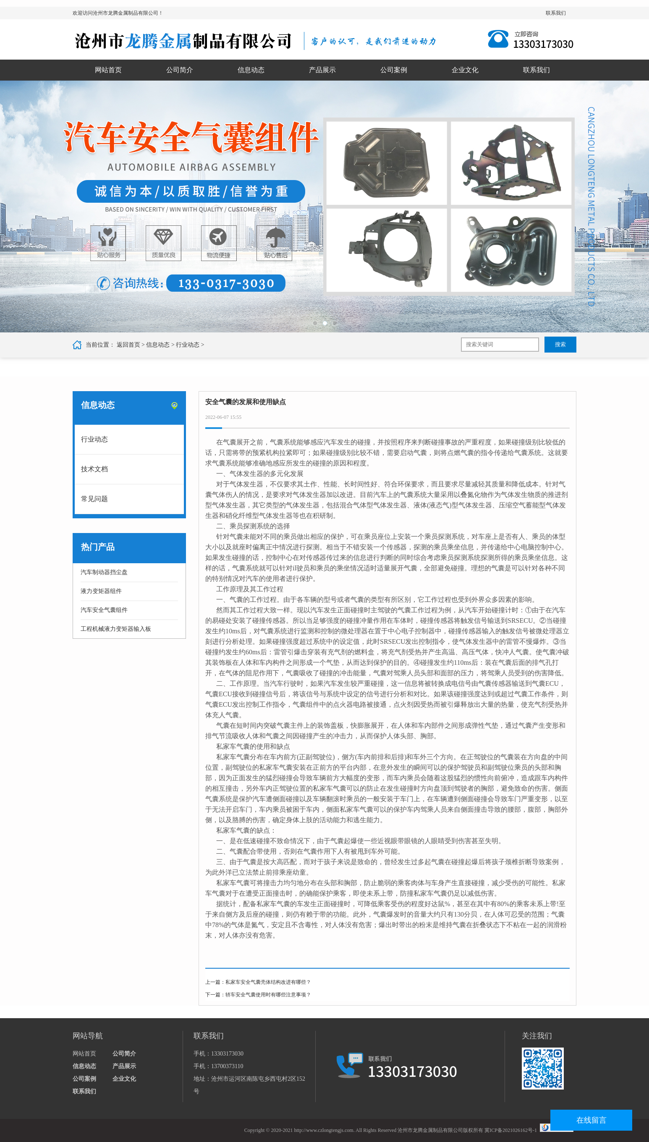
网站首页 (108, 69)
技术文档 (94, 469)
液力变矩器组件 (101, 591)
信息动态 (251, 69)
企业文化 (465, 69)
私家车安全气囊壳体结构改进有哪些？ (268, 982)
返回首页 (128, 345)
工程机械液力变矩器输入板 (116, 629)
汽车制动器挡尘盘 (104, 572)
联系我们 (556, 13)
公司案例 (393, 69)
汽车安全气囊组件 (104, 610)
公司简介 (179, 69)
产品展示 (322, 69)
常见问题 (94, 498)
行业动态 (187, 345)
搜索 (560, 344)
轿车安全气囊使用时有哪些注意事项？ (268, 995)
